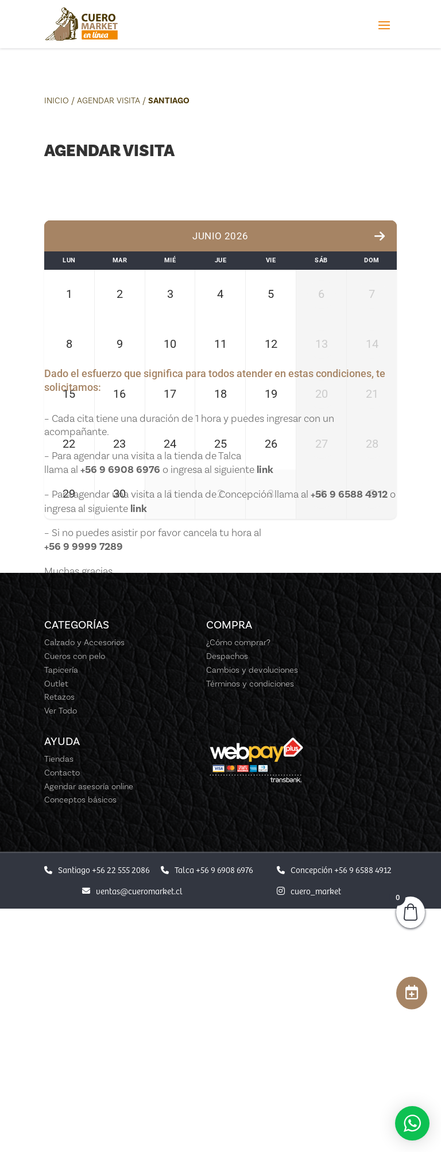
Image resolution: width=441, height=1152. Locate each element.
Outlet (56, 927)
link (265, 713)
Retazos (59, 941)
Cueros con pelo (74, 900)
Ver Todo (60, 955)
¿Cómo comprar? (238, 887)
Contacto (62, 1016)
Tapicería (61, 914)
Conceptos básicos (80, 1044)
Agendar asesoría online (88, 1030)
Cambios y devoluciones (252, 914)
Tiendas (59, 1003)
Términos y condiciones (250, 927)
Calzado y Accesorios (84, 887)
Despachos (227, 900)
